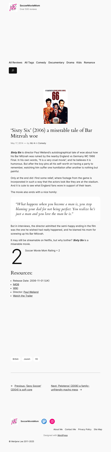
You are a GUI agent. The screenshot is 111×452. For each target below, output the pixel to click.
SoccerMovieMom (30, 5)
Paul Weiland (31, 292)
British (15, 359)
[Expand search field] (13, 70)
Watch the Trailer (23, 295)
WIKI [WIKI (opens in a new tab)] (15, 288)
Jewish (27, 359)
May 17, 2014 (17, 143)
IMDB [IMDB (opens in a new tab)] (16, 284)
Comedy (42, 143)
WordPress (63, 435)
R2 (36, 359)
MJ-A (32, 143)
